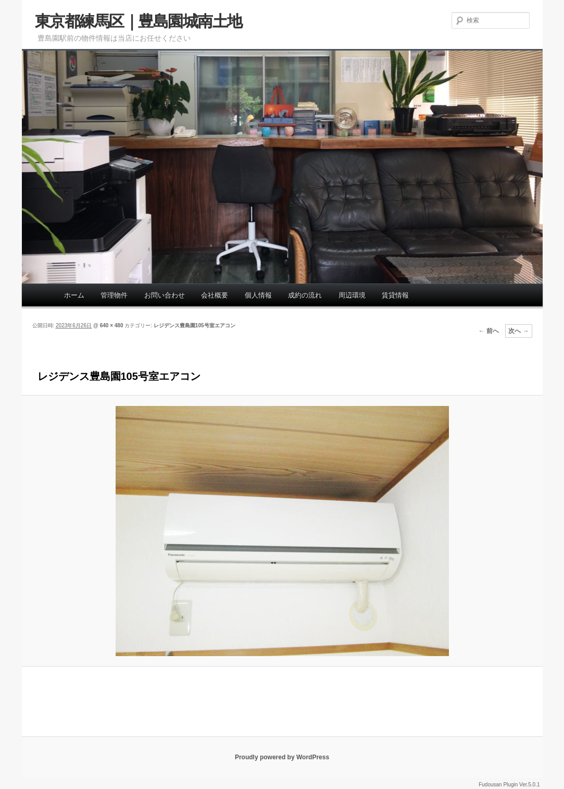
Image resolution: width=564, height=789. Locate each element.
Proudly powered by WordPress (282, 757)
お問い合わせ (164, 295)
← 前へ (489, 331)
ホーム (74, 295)
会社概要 (214, 295)
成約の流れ (305, 295)
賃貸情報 (395, 295)
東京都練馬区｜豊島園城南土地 (138, 21)
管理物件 (114, 295)
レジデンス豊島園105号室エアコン (194, 325)
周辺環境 (352, 295)
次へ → (518, 331)
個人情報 (258, 295)
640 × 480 (111, 325)
